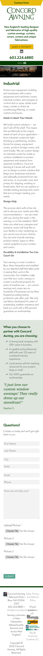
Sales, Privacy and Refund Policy (32, 597)
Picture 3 (9, 551)
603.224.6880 (21, 57)
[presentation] (20, 565)
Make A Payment (21, 46)
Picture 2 (9, 538)
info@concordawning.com (20, 610)
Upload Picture (13, 525)
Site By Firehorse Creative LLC (32, 636)
